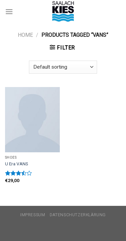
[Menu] (9, 11)
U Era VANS (16, 163)
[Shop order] (63, 67)
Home (25, 35)
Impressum (32, 215)
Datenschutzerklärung (78, 215)
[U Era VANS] (32, 119)
